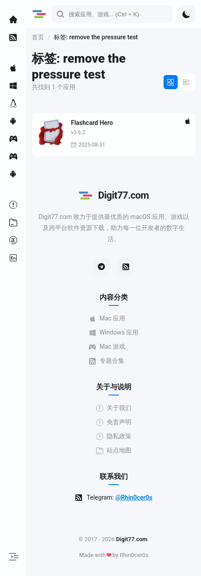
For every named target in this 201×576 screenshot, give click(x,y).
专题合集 (106, 361)
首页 (38, 37)
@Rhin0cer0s (134, 497)
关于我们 (113, 408)
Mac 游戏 (107, 346)
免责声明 (113, 422)
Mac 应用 (107, 318)
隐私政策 (113, 436)
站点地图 (113, 450)
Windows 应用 (114, 332)
